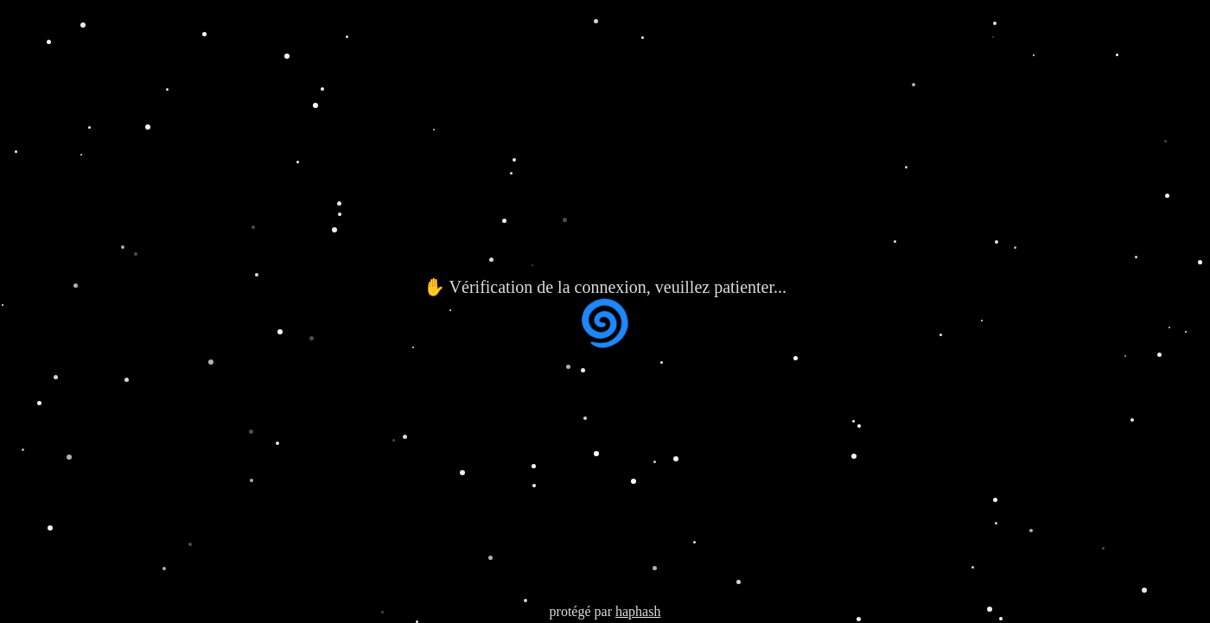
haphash (637, 611)
